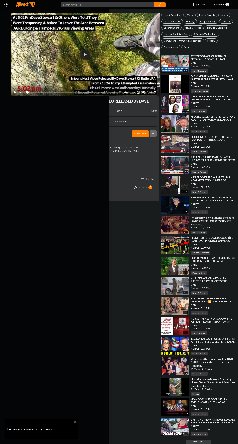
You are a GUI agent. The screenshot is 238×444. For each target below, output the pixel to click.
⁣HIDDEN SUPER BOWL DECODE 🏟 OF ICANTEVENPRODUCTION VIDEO (213, 240)
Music (192, 14)
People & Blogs (210, 21)
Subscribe (141, 131)
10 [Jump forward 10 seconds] (139, 90)
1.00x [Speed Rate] (134, 90)
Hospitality (198, 224)
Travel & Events (174, 21)
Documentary (173, 47)
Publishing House (202, 385)
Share (53, 119)
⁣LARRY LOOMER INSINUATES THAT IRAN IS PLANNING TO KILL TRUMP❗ (213, 99)
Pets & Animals (209, 14)
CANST (196, 62)
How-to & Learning (218, 27)
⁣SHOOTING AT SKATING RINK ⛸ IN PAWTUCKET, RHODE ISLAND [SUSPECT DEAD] (213, 139)
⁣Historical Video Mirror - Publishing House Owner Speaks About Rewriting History (213, 382)
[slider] (77, 90)
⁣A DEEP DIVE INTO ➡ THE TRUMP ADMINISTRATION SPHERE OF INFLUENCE (212, 180)
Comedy (227, 21)
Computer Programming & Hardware (184, 40)
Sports (225, 14)
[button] (222, 4)
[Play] (20, 90)
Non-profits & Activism (177, 34)
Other (189, 47)
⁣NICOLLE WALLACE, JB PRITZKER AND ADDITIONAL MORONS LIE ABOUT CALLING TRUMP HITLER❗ (213, 119)
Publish (147, 185)
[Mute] (144, 90)
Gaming (192, 21)
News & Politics (195, 27)
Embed (123, 119)
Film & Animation (174, 14)
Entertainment (173, 27)
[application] (88, 53)
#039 (89, 99)
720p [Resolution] (151, 90)
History (213, 40)
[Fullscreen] (156, 90)
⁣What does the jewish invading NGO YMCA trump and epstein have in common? (214, 361)
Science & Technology (206, 34)
